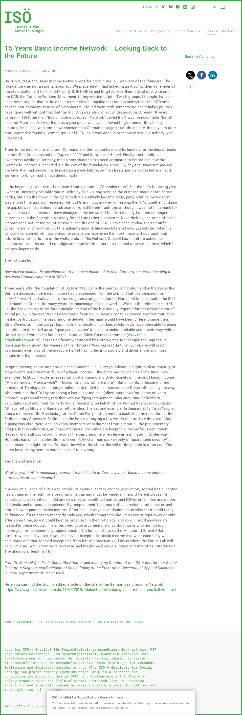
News (211, 31)
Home (117, 31)
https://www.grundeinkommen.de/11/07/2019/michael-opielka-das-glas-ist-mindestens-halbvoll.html (90, 589)
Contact (228, 31)
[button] (190, 75)
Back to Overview (200, 57)
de (215, 7)
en (222, 7)
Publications (188, 31)
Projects (160, 31)
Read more (53, 689)
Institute (136, 31)
